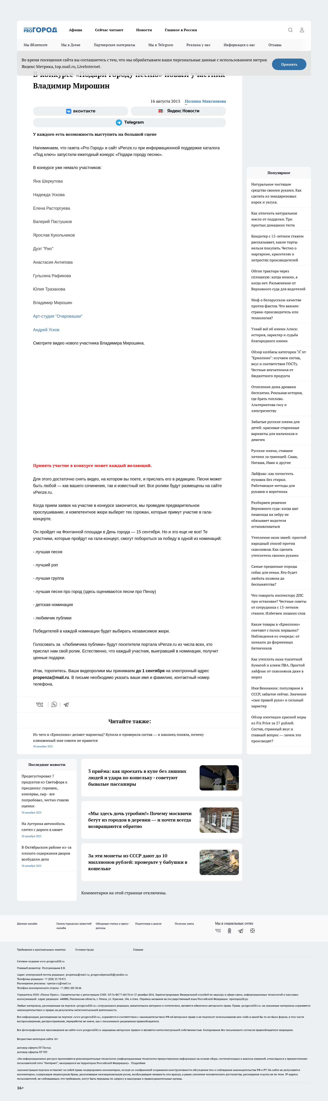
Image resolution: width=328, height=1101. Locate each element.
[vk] (40, 704)
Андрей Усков (46, 329)
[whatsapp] (54, 704)
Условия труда (84, 949)
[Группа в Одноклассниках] (229, 930)
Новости (144, 30)
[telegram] (67, 704)
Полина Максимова (205, 101)
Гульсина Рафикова (52, 276)
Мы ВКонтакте (36, 45)
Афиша (75, 30)
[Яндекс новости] (178, 111)
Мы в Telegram (160, 45)
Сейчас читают (109, 30)
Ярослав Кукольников (54, 235)
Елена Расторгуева (51, 208)
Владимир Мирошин (52, 302)
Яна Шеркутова (48, 181)
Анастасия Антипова (53, 262)
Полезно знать (184, 923)
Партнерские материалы (114, 45)
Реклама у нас (198, 45)
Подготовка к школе (148, 923)
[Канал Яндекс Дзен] (252, 930)
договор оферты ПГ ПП (32, 1052)
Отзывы (275, 45)
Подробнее (138, 1063)
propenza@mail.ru (77, 974)
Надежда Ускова (49, 194)
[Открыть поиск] (290, 29)
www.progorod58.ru (52, 961)
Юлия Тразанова (49, 289)
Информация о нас (239, 45)
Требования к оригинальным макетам (41, 949)
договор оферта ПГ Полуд (34, 1047)
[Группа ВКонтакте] (80, 111)
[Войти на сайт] (301, 29)
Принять (289, 64)
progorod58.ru (86, 1005)
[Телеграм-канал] (129, 122)
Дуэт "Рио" (43, 248)
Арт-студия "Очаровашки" (57, 316)
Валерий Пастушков (52, 221)
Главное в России (181, 30)
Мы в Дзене (71, 45)
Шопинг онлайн (27, 923)
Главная (138, 949)
